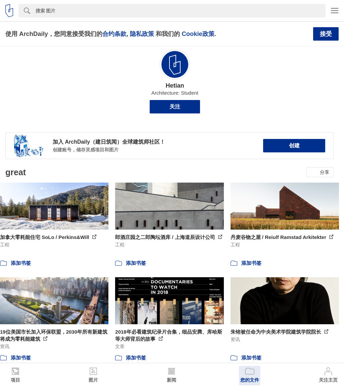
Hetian (174, 85)
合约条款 (114, 33)
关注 (174, 106)
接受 (326, 34)
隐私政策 (142, 33)
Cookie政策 (198, 33)
